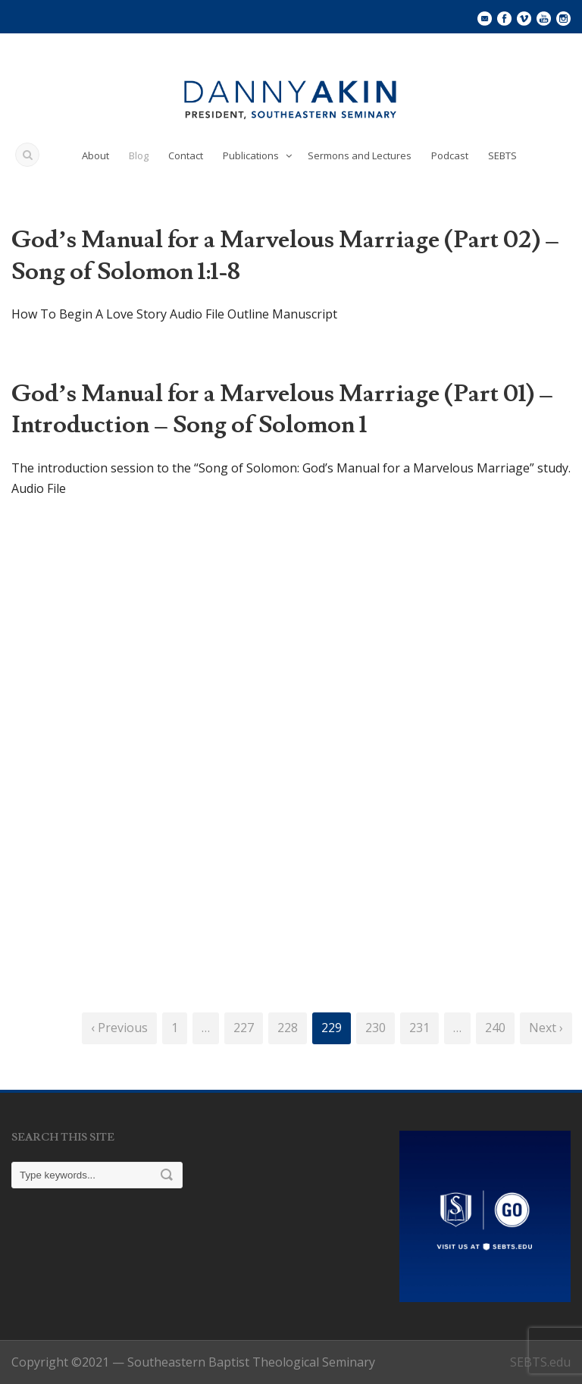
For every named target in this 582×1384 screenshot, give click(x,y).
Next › (546, 1027)
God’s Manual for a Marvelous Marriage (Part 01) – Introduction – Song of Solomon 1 (282, 409)
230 (375, 1027)
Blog (139, 155)
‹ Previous (119, 1027)
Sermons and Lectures (359, 155)
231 (419, 1027)
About (95, 155)
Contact (185, 155)
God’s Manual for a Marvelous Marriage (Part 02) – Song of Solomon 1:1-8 (285, 255)
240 (495, 1027)
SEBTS (502, 155)
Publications (251, 155)
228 (287, 1027)
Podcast (449, 155)
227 (243, 1027)
